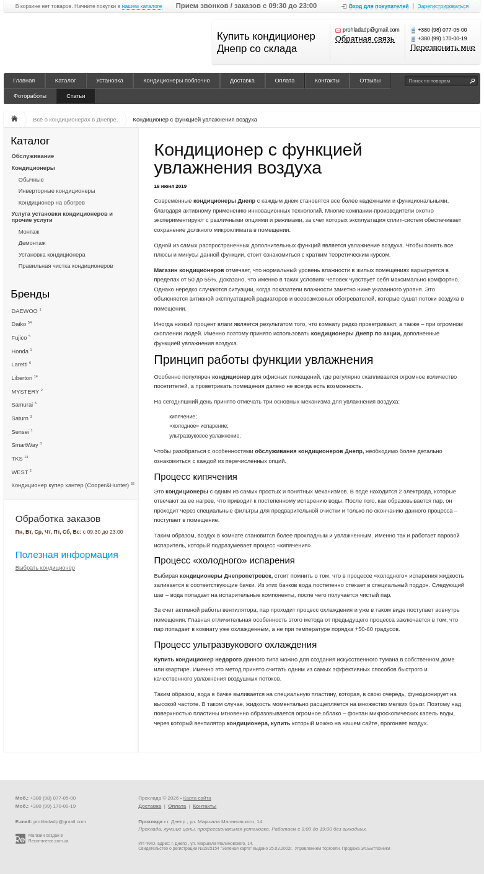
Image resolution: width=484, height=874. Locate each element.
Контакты (327, 80)
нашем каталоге (142, 6)
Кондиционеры (33, 168)
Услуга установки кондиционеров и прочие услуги (62, 217)
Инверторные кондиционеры (57, 191)
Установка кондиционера (52, 255)
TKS (20, 458)
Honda (22, 351)
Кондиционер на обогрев (52, 203)
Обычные (31, 180)
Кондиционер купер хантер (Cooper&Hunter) (73, 485)
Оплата (284, 80)
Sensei (22, 431)
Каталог (65, 80)
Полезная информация (66, 554)
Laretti (22, 364)
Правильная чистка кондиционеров (66, 266)
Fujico (21, 337)
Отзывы (370, 80)
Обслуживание (33, 156)
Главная (24, 80)
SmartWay (27, 444)
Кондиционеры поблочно (176, 80)
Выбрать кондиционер (45, 568)
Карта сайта (197, 798)
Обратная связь (365, 39)
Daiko (22, 323)
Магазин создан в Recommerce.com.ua (49, 838)
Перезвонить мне (442, 48)
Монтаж (29, 232)
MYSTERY (27, 391)
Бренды (30, 293)
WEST (22, 472)
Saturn (22, 418)
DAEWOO (27, 310)
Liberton (25, 377)
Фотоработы (30, 96)
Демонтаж (32, 243)
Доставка (242, 80)
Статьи (75, 96)
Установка (109, 80)
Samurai (24, 404)
